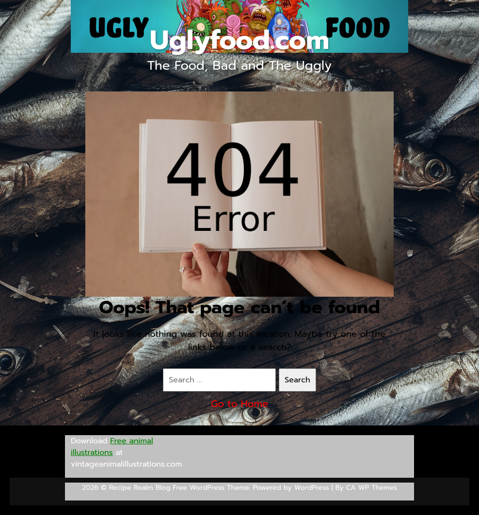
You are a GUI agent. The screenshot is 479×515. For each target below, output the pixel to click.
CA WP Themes (371, 488)
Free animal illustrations (112, 446)
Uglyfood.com (239, 40)
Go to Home (239, 403)
